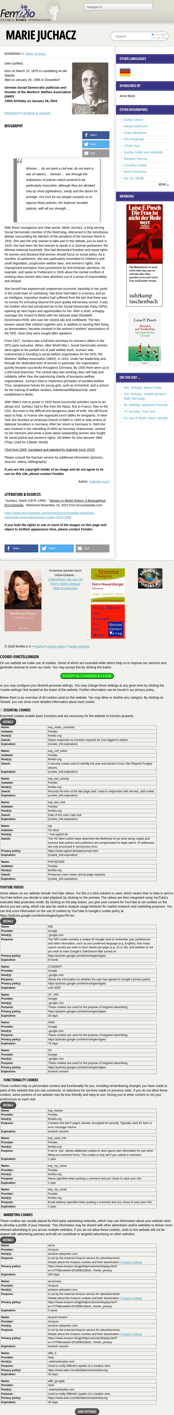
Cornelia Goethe (135, 165)
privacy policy (56, 646)
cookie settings (79, 646)
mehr (162, 184)
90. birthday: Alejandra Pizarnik (145, 405)
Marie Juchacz (35, 53)
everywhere (159, 34)
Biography (12, 113)
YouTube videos (12, 887)
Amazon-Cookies (131, 1262)
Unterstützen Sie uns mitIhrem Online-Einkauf (65, 583)
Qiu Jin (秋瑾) (134, 178)
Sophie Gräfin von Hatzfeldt (143, 152)
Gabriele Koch (99, 481)
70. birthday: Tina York (139, 411)
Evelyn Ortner (133, 120)
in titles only (159, 38)
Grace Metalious (135, 133)
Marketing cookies (16, 1214)
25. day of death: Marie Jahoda (145, 418)
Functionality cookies (19, 1079)
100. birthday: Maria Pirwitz (143, 387)
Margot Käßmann (136, 126)
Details (8, 722)
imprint (39, 646)
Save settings (87, 1411)
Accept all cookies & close (87, 676)
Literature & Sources (36, 113)
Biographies (13, 53)
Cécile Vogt (132, 146)
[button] (95, 135)
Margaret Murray (135, 159)
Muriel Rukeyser (135, 171)
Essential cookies (15, 710)
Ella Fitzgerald (134, 139)
